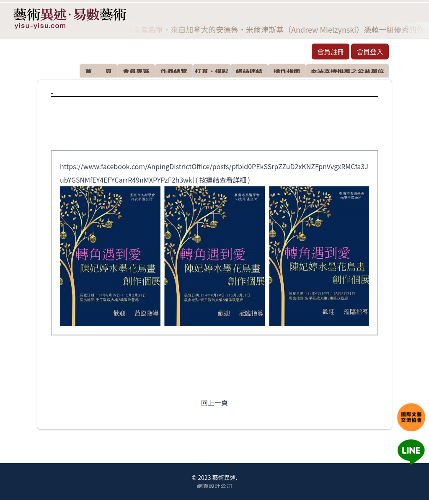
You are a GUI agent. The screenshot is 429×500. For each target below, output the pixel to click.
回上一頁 (214, 402)
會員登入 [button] (370, 51)
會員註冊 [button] (330, 51)
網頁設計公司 (214, 485)
